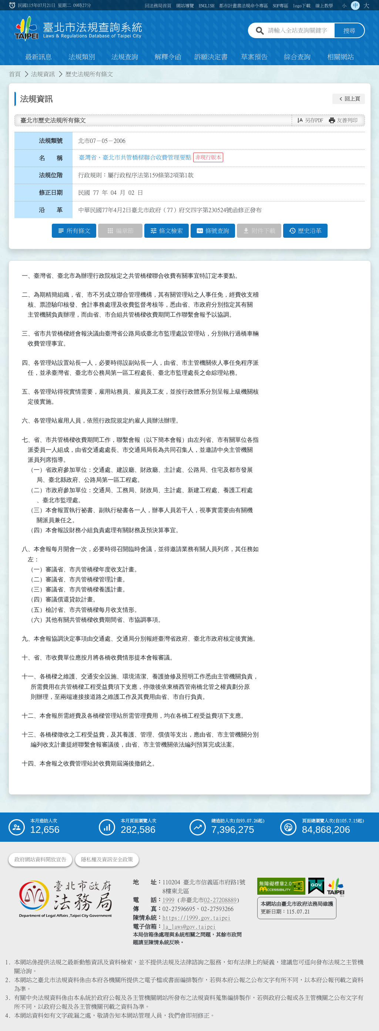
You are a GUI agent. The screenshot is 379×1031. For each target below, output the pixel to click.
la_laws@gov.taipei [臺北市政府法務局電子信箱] (189, 927)
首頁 (15, 74)
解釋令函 (168, 57)
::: (13, 5)
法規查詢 (124, 57)
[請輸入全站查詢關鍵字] (300, 31)
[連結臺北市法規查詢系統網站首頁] (78, 28)
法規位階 (51, 175)
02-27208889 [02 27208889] (220, 900)
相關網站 (340, 57)
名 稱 (51, 158)
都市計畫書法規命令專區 (243, 5)
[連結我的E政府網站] (316, 886)
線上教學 (324, 5)
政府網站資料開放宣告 (40, 859)
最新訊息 (38, 57)
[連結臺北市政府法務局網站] (65, 899)
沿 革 (51, 210)
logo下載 (302, 5)
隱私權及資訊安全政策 (107, 859)
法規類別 (81, 57)
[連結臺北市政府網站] (335, 887)
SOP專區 (280, 5)
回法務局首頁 (158, 5)
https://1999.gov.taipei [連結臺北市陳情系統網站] (196, 918)
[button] (348, 99)
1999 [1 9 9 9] (168, 900)
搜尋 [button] (349, 31)
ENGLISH (206, 5)
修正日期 (51, 193)
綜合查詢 (297, 57)
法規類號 (51, 141)
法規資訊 (43, 74)
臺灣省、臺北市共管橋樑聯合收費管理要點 (135, 157)
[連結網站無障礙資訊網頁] (281, 886)
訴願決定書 (211, 57)
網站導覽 (185, 5)
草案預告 (254, 57)
